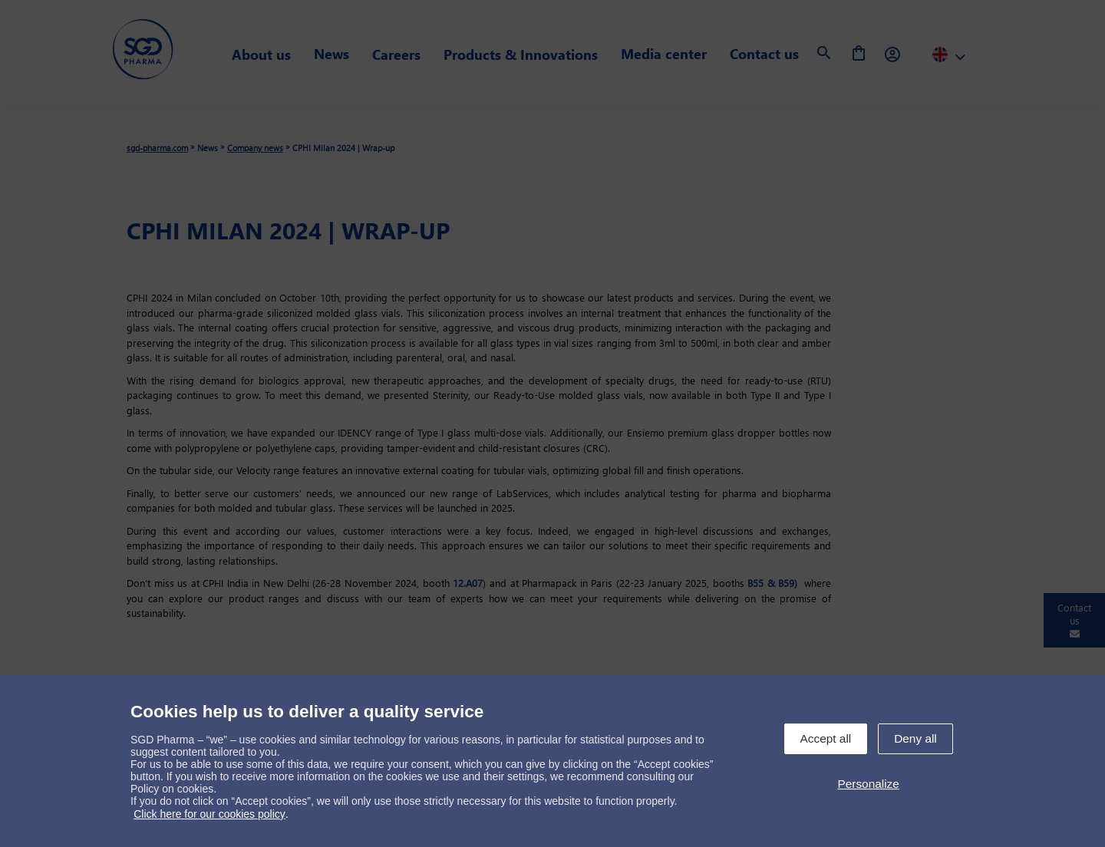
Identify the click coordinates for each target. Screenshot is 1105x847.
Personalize (868, 783)
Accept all (826, 738)
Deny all (915, 738)
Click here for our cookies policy (209, 814)
